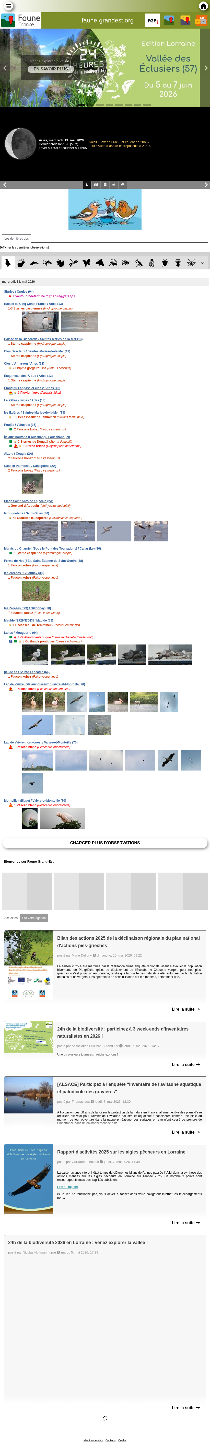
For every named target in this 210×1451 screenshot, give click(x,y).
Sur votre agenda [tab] (34, 918)
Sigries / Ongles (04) (18, 291)
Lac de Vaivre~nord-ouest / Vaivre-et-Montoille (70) (41, 742)
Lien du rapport (67, 1187)
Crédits (122, 1440)
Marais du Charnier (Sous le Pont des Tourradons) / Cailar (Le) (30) (52, 548)
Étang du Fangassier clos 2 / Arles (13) (32, 388)
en (203, 21)
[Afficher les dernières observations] (24, 247)
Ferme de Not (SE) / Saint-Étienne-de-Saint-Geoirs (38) (43, 561)
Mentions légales (93, 1440)
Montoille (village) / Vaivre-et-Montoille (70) (35, 800)
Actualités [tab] (11, 918)
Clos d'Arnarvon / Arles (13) (24, 363)
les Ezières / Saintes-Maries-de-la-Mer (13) (34, 412)
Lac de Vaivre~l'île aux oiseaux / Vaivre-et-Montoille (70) (44, 684)
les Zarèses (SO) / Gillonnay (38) (27, 608)
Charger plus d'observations (105, 843)
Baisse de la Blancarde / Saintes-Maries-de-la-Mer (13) (43, 339)
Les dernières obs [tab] (16, 238)
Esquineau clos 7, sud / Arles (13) (28, 376)
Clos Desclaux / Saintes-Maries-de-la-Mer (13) (37, 351)
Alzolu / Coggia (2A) (18, 453)
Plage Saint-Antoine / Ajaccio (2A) (28, 501)
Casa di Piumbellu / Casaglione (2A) (30, 466)
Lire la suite (186, 1009)
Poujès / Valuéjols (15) (20, 425)
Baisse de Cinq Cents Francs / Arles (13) (33, 304)
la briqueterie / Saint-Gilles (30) (26, 513)
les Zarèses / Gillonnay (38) (24, 573)
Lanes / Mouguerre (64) (21, 633)
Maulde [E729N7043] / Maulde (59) (28, 620)
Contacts (110, 1440)
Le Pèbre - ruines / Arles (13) (24, 400)
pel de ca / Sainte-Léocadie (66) (27, 672)
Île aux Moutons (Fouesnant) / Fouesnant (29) (37, 437)
